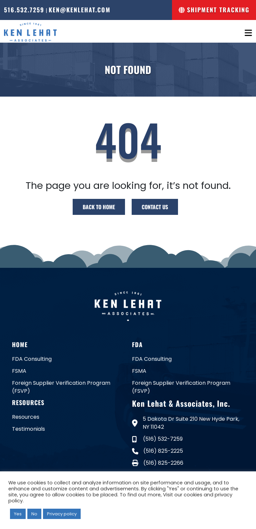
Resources (25, 417)
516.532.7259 (24, 9)
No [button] (34, 514)
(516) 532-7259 (157, 439)
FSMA (19, 371)
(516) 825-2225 (157, 451)
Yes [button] (18, 514)
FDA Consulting (32, 359)
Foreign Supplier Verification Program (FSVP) (61, 387)
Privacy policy (62, 514)
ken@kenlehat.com (80, 9)
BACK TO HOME (99, 207)
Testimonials (28, 429)
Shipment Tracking (214, 9)
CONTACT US (155, 207)
